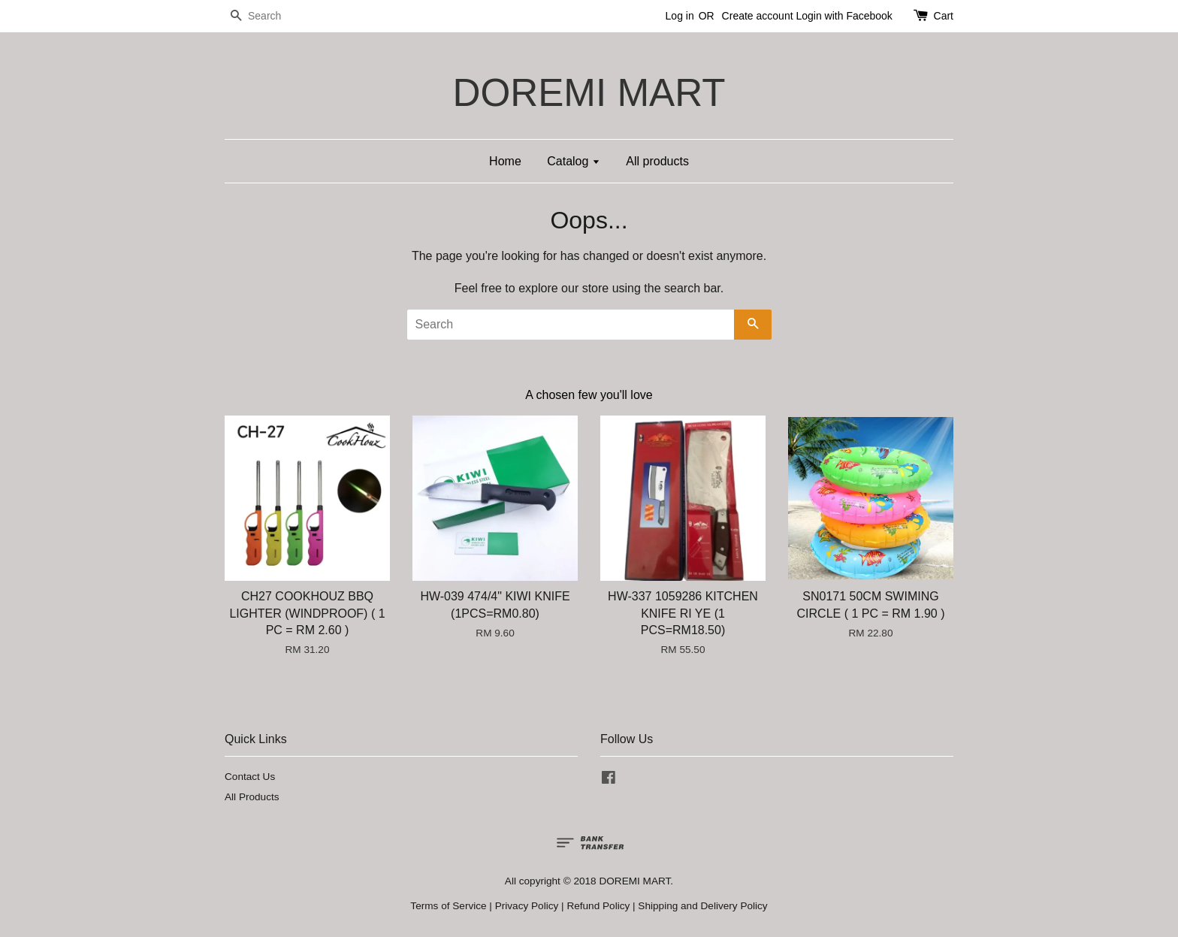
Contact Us (250, 776)
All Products (252, 796)
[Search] (270, 16)
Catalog (573, 161)
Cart (943, 16)
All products (657, 161)
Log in (680, 16)
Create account (757, 16)
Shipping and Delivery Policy (702, 905)
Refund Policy (598, 905)
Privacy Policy (527, 905)
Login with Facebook (844, 16)
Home (505, 161)
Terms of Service (448, 905)
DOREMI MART (588, 92)
